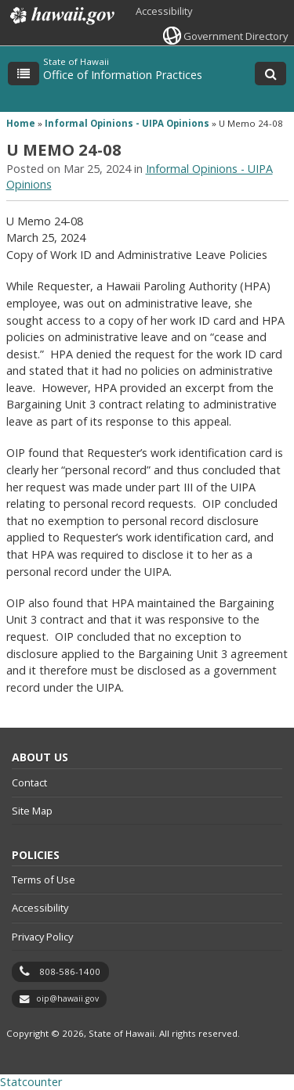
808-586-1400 (69, 971)
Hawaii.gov (61, 15)
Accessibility (164, 11)
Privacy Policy (42, 937)
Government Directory (235, 36)
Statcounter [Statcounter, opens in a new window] (31, 1081)
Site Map (32, 811)
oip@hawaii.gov (67, 998)
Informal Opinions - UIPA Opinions (127, 123)
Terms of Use (43, 879)
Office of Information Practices (122, 74)
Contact (29, 782)
